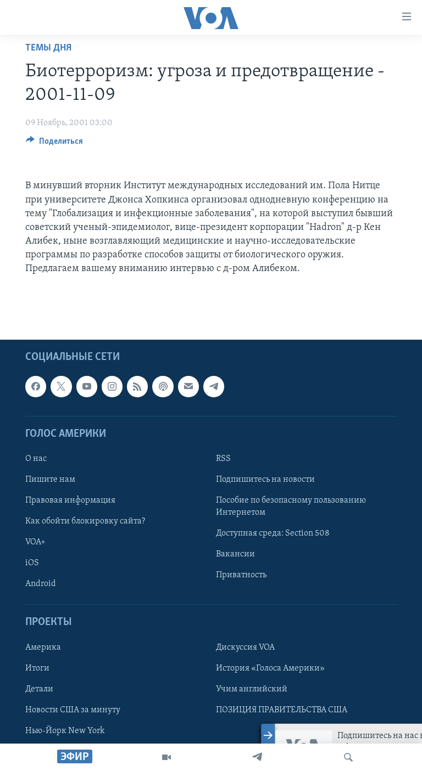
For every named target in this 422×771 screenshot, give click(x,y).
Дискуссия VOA (245, 647)
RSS (223, 458)
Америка (43, 647)
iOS (32, 563)
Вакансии (235, 554)
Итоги (37, 667)
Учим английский (251, 688)
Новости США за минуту (72, 709)
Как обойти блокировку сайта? (85, 521)
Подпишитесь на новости (265, 479)
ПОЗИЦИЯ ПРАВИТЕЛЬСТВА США (281, 709)
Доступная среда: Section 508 (273, 533)
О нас (36, 458)
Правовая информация (70, 500)
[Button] (54, 143)
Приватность (241, 575)
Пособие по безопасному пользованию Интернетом (291, 506)
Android (40, 583)
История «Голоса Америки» (270, 667)
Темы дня (48, 48)
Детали (39, 688)
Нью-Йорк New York (64, 730)
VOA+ (35, 542)
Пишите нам (50, 479)
